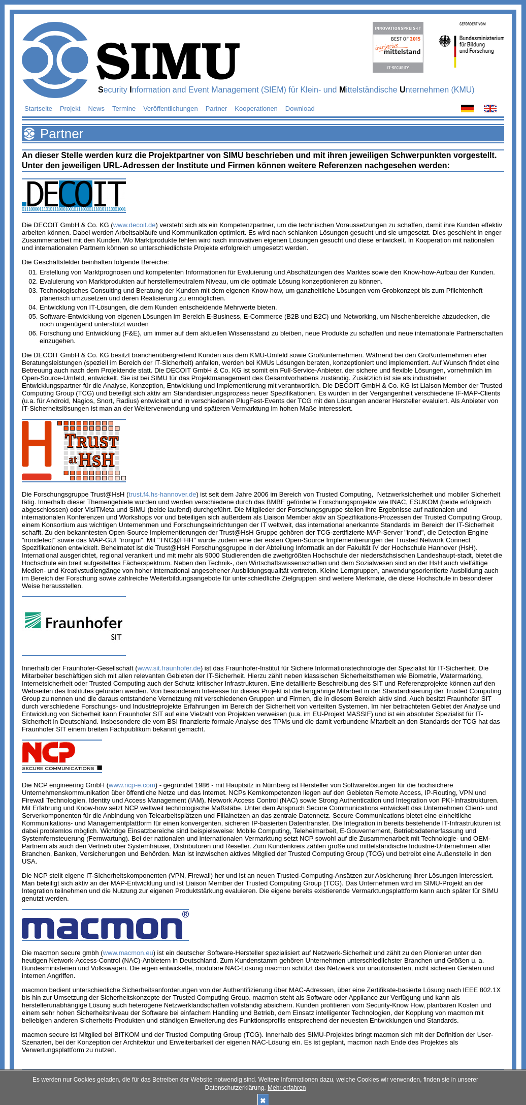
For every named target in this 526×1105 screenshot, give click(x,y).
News (96, 108)
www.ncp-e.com (132, 785)
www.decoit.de (134, 225)
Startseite (38, 108)
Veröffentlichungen (170, 108)
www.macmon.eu (128, 953)
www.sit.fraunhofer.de (169, 668)
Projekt (70, 108)
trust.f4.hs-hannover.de (162, 494)
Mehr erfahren (287, 1087)
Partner (216, 108)
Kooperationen (256, 108)
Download (300, 108)
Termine (124, 108)
